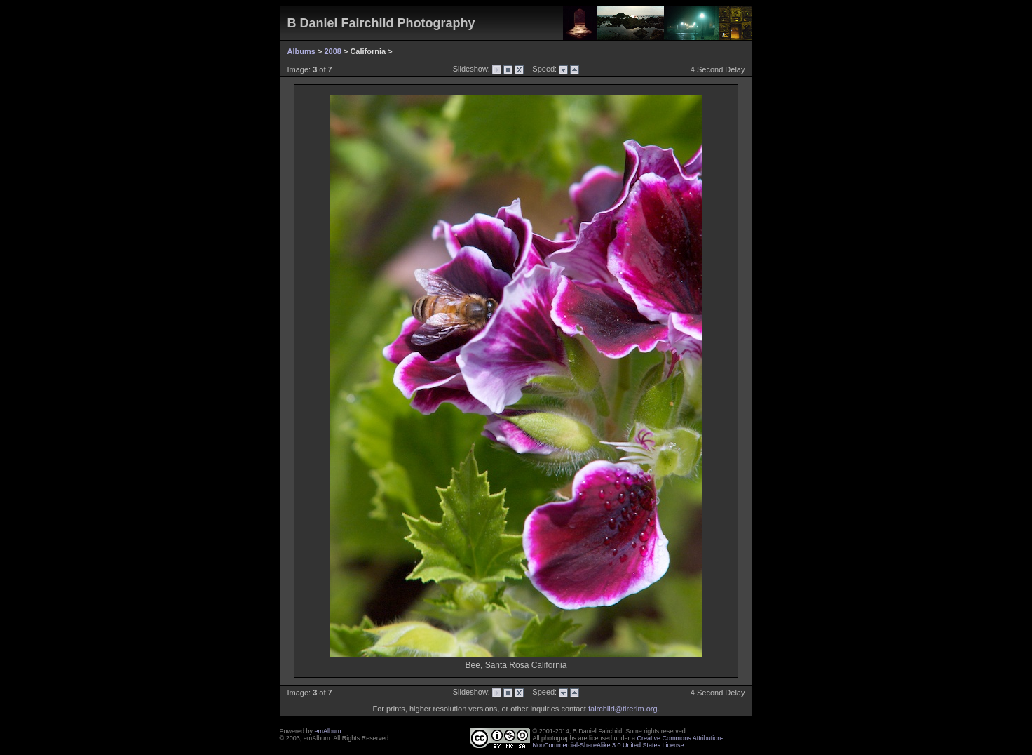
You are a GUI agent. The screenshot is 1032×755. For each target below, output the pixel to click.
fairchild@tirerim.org (623, 708)
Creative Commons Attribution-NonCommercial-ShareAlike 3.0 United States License (628, 742)
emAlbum (328, 731)
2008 (332, 51)
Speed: (541, 69)
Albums (301, 51)
